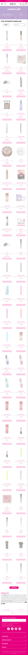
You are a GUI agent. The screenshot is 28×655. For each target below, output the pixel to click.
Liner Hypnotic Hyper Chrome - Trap (21, 299)
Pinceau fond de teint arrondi (21, 253)
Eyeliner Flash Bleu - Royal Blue (7, 369)
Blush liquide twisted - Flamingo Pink (21, 276)
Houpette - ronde (21, 160)
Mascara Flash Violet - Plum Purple (7, 68)
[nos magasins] (21, 4)
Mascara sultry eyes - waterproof (7, 299)
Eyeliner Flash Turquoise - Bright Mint (7, 392)
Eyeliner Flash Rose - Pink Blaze (21, 392)
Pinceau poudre (21, 508)
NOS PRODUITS (5, 636)
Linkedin (19, 628)
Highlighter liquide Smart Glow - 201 (21, 346)
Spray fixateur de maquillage (21, 114)
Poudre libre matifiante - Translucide (7, 253)
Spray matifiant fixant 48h (7, 230)
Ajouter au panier (7, 50)
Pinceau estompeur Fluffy (7, 577)
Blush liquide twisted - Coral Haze (7, 276)
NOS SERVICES (5, 643)
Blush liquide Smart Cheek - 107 (7, 415)
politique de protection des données (7, 623)
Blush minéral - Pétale (7, 508)
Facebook (8, 628)
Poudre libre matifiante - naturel (7, 91)
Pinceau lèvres (21, 531)
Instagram (15, 628)
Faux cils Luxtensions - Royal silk (21, 230)
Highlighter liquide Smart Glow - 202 (7, 207)
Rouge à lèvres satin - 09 (21, 438)
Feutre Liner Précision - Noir (21, 91)
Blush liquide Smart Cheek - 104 (21, 415)
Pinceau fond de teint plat (21, 577)
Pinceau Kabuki (21, 554)
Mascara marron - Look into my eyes (7, 137)
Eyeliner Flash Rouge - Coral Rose (21, 369)
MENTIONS (4, 647)
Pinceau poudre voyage (7, 554)
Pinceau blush (7, 531)
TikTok (12, 628)
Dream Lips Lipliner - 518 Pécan (20, 137)
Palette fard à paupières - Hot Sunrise (7, 114)
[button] (12, 17)
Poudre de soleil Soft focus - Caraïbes (7, 160)
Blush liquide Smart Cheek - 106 (7, 438)
